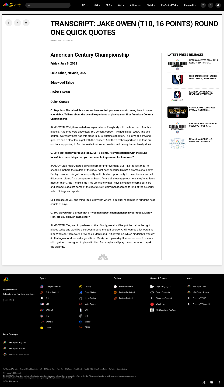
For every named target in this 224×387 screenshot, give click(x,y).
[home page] (12, 5)
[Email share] (26, 22)
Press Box (60, 369)
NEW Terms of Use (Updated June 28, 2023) (79, 369)
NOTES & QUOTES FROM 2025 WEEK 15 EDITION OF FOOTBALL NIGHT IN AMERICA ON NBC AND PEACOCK (203, 61)
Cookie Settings (122, 369)
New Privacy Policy (101, 369)
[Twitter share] (17, 22)
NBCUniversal (16, 373)
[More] (203, 5)
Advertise (15, 369)
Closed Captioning (32, 369)
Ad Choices (7, 369)
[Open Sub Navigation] (87, 5)
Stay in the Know (10, 290)
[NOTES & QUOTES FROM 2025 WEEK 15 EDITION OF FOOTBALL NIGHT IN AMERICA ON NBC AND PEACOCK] (177, 64)
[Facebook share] (8, 22)
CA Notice (112, 369)
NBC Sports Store (49, 369)
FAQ (41, 369)
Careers (22, 369)
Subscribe (8, 300)
